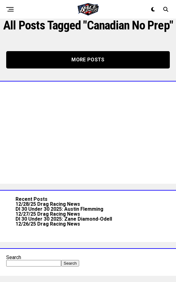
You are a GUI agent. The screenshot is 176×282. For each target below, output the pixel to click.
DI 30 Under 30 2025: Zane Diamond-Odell (64, 219)
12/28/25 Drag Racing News (48, 204)
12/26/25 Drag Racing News (48, 224)
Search (13, 257)
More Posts (87, 60)
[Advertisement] (88, 131)
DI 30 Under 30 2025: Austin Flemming (59, 209)
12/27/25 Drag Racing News (48, 214)
